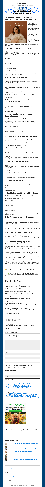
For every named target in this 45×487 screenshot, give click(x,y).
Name (6, 352)
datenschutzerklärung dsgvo (11, 476)
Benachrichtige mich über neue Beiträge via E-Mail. (16, 367)
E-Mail (6, 356)
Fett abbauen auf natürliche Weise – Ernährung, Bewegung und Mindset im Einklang (20, 382)
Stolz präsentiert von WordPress (16, 485)
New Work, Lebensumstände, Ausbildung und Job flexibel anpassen (17, 387)
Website (6, 360)
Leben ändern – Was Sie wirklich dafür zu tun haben (18, 393)
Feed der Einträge (9, 468)
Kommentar (8, 339)
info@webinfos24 (21, 435)
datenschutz (8, 475)
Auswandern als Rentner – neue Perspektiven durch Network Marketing (18, 383)
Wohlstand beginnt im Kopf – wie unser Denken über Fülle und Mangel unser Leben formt (21, 381)
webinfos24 (19, 319)
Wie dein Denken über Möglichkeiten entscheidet (18, 392)
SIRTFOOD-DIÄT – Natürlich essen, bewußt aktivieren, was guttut (17, 385)
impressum (8, 477)
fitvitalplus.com (9, 272)
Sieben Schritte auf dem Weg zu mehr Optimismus (14, 384)
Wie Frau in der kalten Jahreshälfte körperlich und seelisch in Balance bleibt (19, 386)
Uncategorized (13, 320)
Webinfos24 (22, 3)
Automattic (32, 485)
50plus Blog (8, 395)
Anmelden (8, 467)
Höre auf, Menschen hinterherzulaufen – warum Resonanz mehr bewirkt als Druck (24, 396)
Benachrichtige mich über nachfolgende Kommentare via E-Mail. (19, 365)
